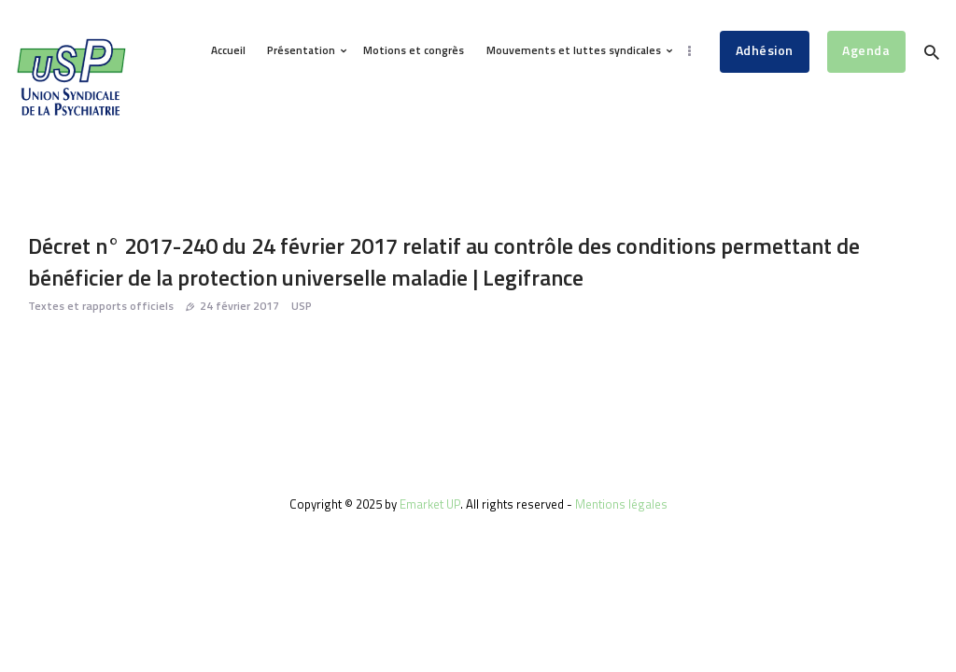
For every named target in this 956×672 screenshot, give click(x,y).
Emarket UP (430, 504)
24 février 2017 (239, 306)
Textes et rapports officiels (101, 306)
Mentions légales (621, 504)
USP (301, 306)
